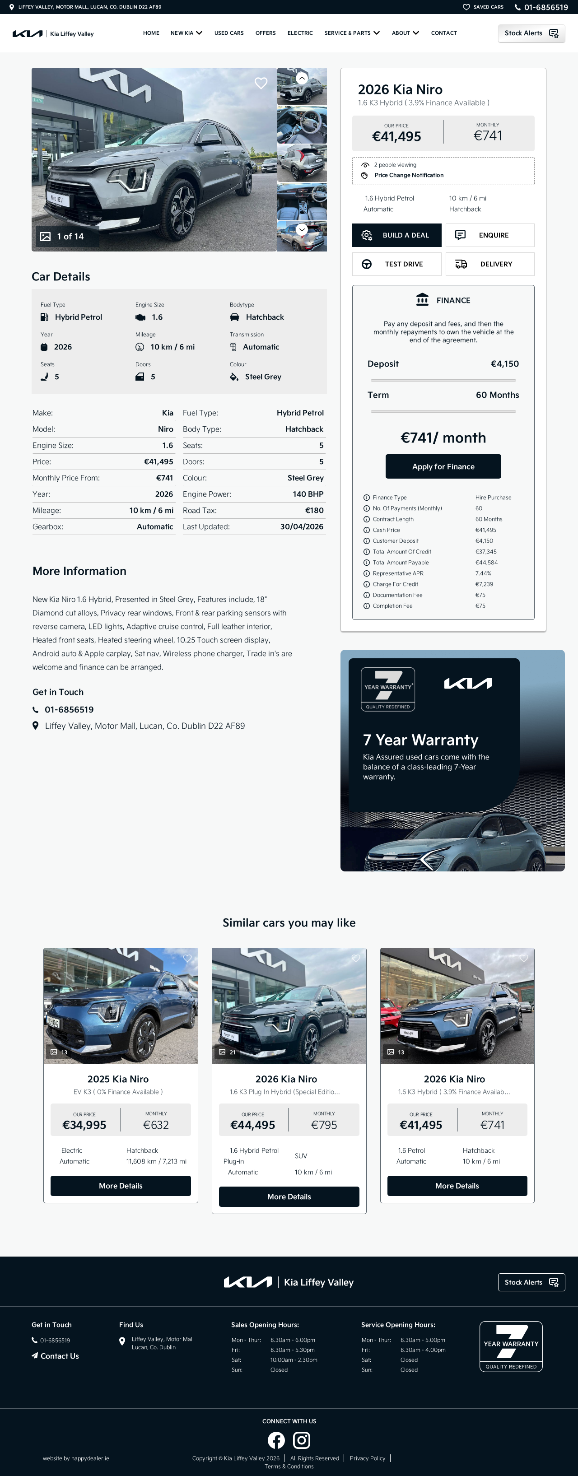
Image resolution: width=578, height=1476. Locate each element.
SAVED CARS (488, 7)
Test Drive (392, 264)
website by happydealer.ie (76, 1458)
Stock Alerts (532, 33)
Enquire (482, 235)
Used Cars (229, 33)
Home (151, 33)
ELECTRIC (300, 33)
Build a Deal (395, 235)
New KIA (187, 32)
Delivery (484, 264)
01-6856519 (546, 7)
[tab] (443, 298)
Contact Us (60, 1355)
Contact (444, 33)
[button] (302, 78)
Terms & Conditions (289, 1466)
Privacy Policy (368, 1458)
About (406, 32)
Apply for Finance (443, 466)
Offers (266, 33)
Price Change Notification (402, 175)
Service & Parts (352, 32)
